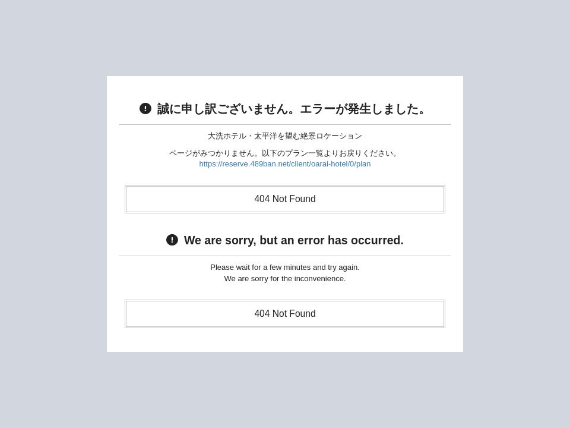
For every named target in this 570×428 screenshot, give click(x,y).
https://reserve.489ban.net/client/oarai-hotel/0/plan (284, 163)
